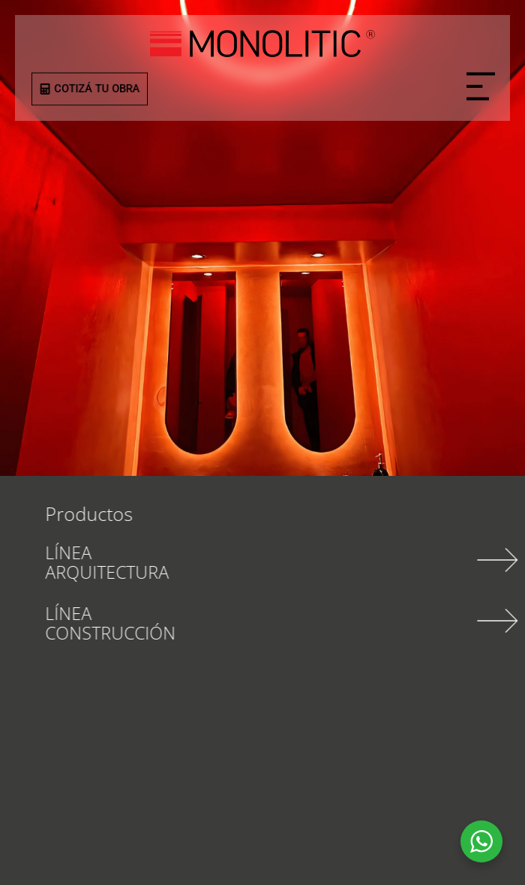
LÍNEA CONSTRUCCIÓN (131, 622)
